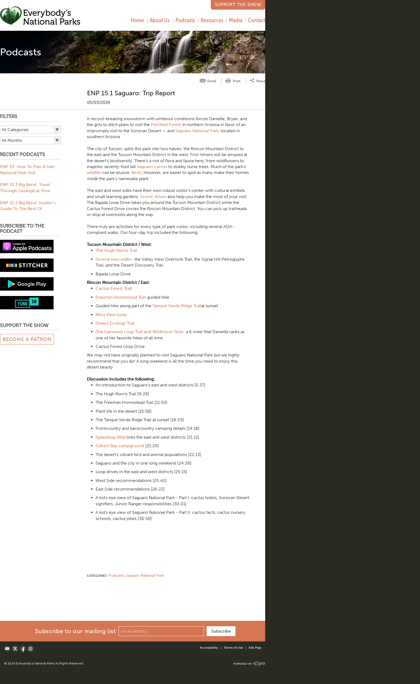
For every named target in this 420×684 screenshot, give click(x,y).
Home (137, 20)
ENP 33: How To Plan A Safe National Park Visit (27, 169)
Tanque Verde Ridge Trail (176, 305)
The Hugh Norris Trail (116, 250)
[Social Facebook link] (23, 648)
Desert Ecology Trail (115, 323)
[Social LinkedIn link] (30, 648)
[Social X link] (15, 648)
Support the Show (238, 4)
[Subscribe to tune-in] (27, 302)
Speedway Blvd (111, 437)
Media (235, 20)
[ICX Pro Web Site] (249, 663)
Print (237, 81)
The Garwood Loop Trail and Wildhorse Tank (139, 331)
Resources (212, 20)
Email (211, 81)
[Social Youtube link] (7, 648)
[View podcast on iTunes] (27, 246)
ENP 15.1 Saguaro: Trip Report (131, 93)
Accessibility (209, 647)
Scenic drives (153, 196)
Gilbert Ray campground (120, 445)
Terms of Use (233, 647)
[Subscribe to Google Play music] (27, 283)
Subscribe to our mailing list (75, 631)
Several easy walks (113, 259)
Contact (256, 20)
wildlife (94, 172)
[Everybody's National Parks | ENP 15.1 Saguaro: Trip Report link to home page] (40, 16)
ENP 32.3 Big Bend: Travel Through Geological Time (25, 187)
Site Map (255, 647)
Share (260, 80)
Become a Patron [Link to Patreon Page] (27, 339)
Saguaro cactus (152, 166)
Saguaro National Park (197, 130)
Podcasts (185, 20)
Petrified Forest (166, 124)
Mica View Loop (111, 314)
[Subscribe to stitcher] (27, 264)
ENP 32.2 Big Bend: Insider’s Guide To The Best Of (27, 205)
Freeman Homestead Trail (121, 297)
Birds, (137, 172)
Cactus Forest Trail (114, 288)
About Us (160, 20)
